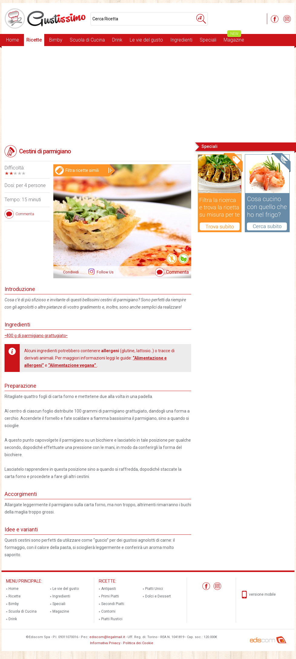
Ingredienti (181, 40)
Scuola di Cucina (87, 40)
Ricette (34, 40)
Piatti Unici (154, 589)
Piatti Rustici (111, 619)
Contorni (108, 611)
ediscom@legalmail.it (107, 637)
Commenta (177, 272)
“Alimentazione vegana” (72, 365)
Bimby (55, 40)
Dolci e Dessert (158, 596)
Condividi (71, 272)
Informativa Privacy (105, 643)
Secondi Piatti (112, 604)
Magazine (234, 38)
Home (12, 40)
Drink (117, 40)
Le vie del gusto (146, 40)
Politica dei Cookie (138, 643)
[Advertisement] (148, 93)
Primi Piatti (110, 596)
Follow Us (105, 272)
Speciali (208, 40)
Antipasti (108, 589)
